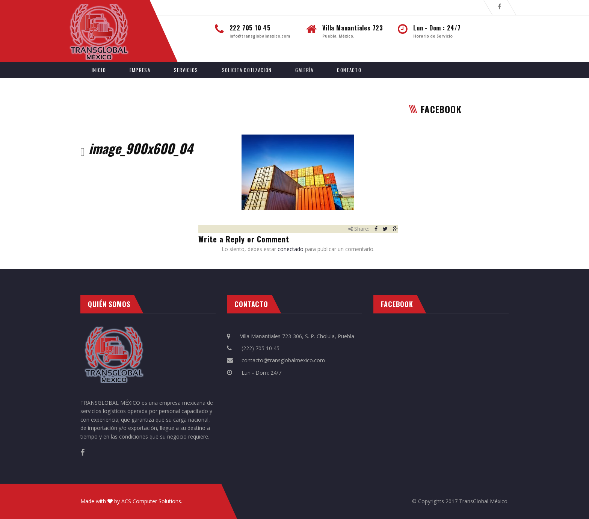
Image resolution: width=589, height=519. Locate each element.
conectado (291, 249)
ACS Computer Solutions (151, 501)
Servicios (186, 70)
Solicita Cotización (247, 70)
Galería (304, 70)
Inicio (99, 70)
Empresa (140, 70)
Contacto (349, 70)
